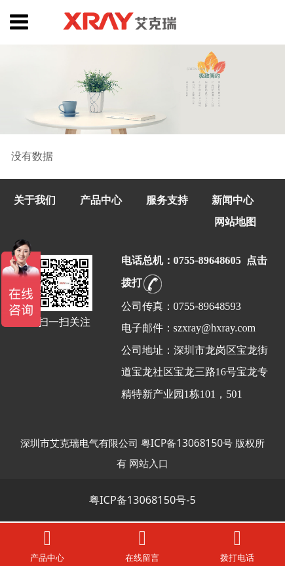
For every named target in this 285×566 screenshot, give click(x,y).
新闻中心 (233, 200)
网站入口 (148, 463)
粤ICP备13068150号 (187, 443)
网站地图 (235, 221)
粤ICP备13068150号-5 (142, 500)
